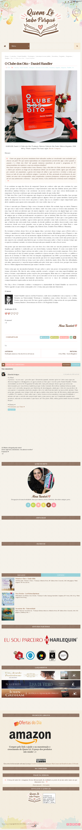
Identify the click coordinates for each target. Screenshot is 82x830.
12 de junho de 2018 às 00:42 (71, 375)
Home (7, 57)
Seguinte (62, 57)
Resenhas (55, 57)
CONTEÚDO (60, 576)
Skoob (51, 149)
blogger (66, 365)
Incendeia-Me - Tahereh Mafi (25, 609)
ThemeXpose (5, 825)
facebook (75, 365)
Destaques (31, 57)
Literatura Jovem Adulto (43, 57)
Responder (11, 410)
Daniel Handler (21, 57)
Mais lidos (21, 576)
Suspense (69, 57)
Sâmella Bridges (13, 375)
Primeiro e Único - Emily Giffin (25, 580)
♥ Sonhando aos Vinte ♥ (16, 408)
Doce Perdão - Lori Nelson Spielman (27, 594)
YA (11, 59)
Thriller (7, 59)
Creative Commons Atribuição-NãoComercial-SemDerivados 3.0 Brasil (54, 765)
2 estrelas (13, 57)
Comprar (57, 149)
